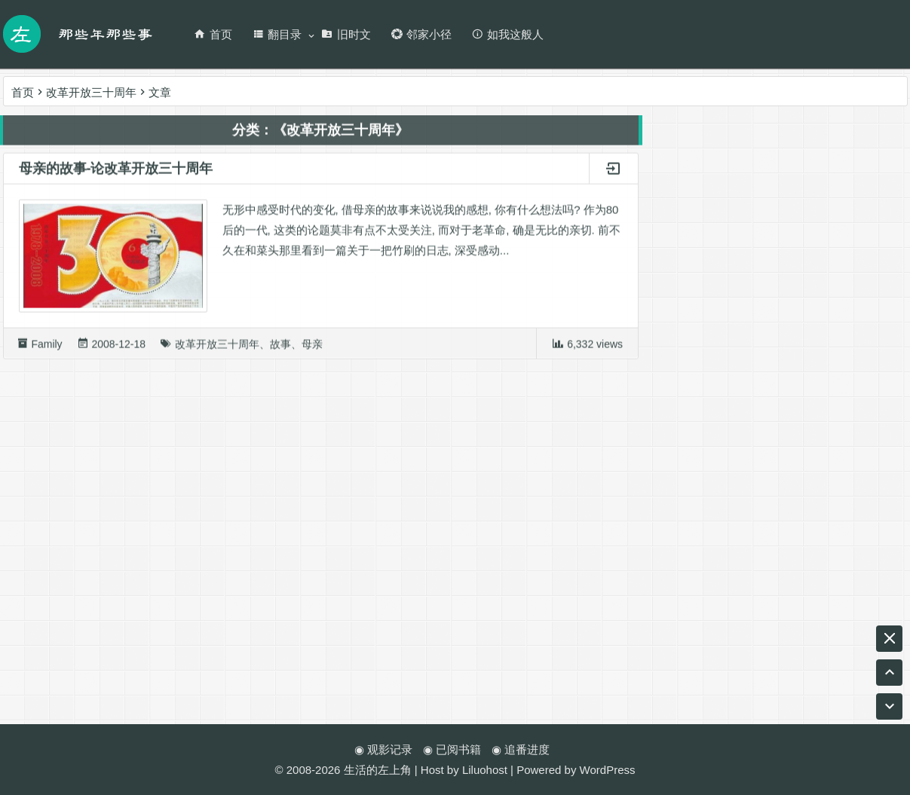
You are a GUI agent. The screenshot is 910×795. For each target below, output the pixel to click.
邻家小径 (421, 34)
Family (46, 347)
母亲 (312, 347)
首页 (213, 34)
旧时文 (346, 34)
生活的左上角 (378, 769)
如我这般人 (507, 34)
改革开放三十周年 (217, 347)
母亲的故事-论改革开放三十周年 (116, 171)
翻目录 (277, 34)
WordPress (608, 769)
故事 (280, 347)
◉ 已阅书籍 (452, 749)
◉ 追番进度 (521, 749)
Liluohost (484, 769)
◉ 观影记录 (383, 749)
